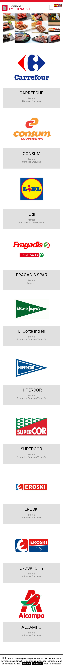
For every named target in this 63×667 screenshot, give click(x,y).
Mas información (52, 663)
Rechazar (37, 663)
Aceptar (26, 663)
